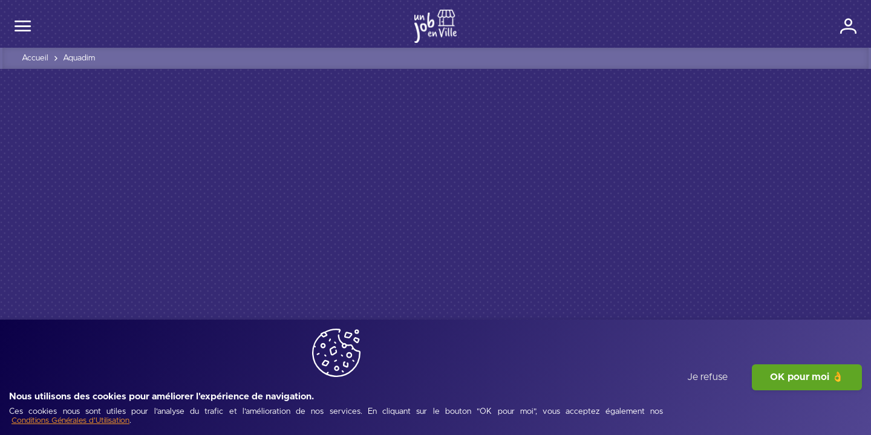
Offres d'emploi (470, 25)
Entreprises (543, 25)
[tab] (60, 271)
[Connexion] (808, 25)
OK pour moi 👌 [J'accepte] (807, 402)
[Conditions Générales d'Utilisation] (133, 414)
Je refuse (707, 402)
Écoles (598, 25)
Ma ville (406, 25)
